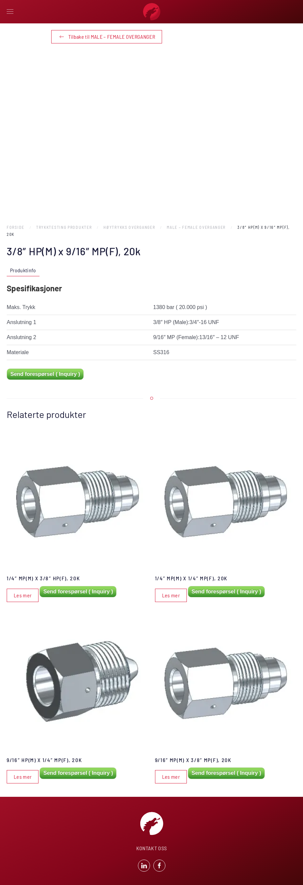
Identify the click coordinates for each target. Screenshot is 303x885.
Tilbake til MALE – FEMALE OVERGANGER (106, 36)
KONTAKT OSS (151, 849)
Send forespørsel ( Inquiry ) (45, 374)
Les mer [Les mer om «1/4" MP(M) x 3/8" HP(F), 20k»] (22, 595)
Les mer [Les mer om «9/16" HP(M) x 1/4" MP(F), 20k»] (22, 776)
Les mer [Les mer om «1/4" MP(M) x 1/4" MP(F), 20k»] (171, 595)
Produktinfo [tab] (23, 270)
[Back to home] (152, 11)
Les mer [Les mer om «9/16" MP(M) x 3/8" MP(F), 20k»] (171, 776)
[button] (10, 11)
